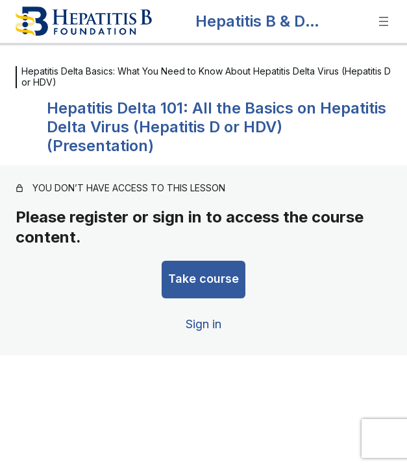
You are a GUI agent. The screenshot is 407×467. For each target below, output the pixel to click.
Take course (203, 278)
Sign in (203, 324)
